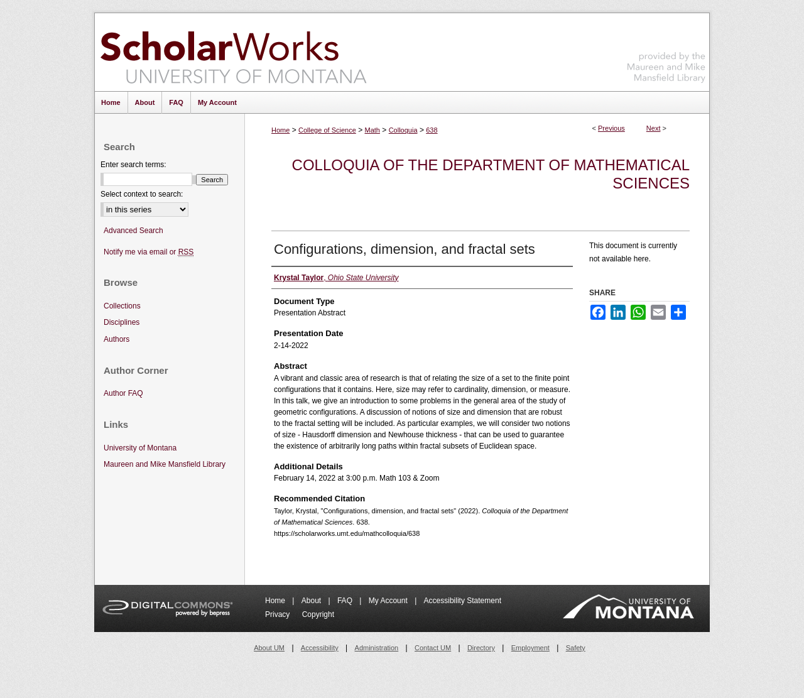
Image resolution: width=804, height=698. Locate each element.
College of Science (327, 130)
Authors (116, 339)
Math (371, 130)
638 (431, 130)
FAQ (345, 600)
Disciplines (121, 322)
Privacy (278, 614)
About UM (269, 648)
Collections (122, 306)
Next (653, 128)
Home (280, 130)
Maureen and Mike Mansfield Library (666, 50)
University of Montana (140, 448)
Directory (481, 648)
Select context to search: (141, 194)
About (312, 600)
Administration (377, 648)
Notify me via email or (148, 252)
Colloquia (403, 130)
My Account (389, 600)
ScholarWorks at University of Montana (233, 52)
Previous (611, 128)
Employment (530, 648)
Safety (575, 648)
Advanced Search (133, 230)
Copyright (318, 614)
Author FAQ (123, 393)
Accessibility (320, 648)
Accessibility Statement (462, 600)
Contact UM (433, 648)
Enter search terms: (133, 164)
